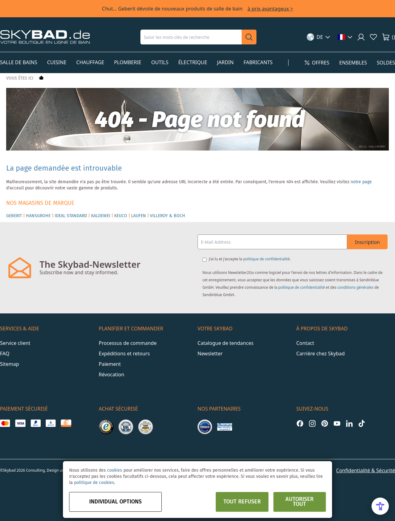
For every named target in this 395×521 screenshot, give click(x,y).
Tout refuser (242, 502)
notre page (361, 182)
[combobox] (191, 37)
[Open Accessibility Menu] (380, 506)
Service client (15, 343)
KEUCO (120, 216)
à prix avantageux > (270, 8)
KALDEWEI (100, 216)
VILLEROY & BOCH (167, 216)
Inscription (367, 242)
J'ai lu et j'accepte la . (250, 259)
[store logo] (45, 37)
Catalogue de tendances (225, 343)
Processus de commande (127, 343)
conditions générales (355, 287)
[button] (319, 37)
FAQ (4, 353)
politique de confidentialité (266, 259)
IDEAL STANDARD (71, 216)
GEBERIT (14, 216)
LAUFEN (138, 216)
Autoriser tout (299, 502)
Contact (305, 343)
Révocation (111, 374)
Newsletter (210, 353)
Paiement (110, 364)
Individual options (115, 502)
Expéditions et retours (124, 353)
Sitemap (9, 364)
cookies (114, 470)
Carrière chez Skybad (320, 353)
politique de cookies (94, 482)
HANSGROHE (38, 216)
